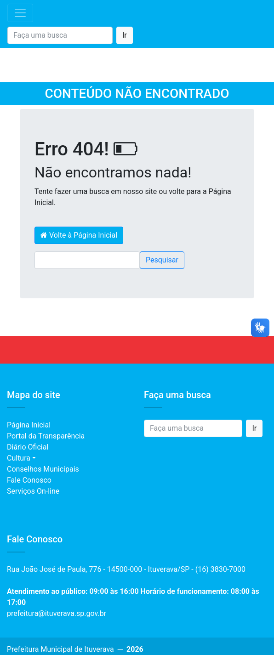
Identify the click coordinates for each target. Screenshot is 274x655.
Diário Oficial (27, 447)
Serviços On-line (33, 491)
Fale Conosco (29, 480)
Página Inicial (29, 425)
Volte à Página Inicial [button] (78, 235)
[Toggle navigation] (20, 13)
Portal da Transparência (46, 436)
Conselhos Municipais (43, 469)
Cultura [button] (18, 458)
